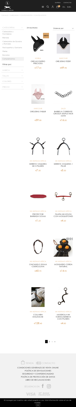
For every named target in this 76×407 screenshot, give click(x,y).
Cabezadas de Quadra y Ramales (12, 42)
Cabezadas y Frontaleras (8, 32)
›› (54, 341)
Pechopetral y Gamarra (12, 47)
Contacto (45, 363)
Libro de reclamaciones (38, 380)
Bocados (6, 55)
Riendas (5, 38)
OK (38, 405)
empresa (58, 2)
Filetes (4, 51)
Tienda (27, 362)
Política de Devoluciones (38, 371)
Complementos (40, 15)
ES (64, 7)
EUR (69, 7)
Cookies (37, 402)
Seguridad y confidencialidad (38, 374)
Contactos (67, 2)
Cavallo (4, 15)
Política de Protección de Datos (38, 377)
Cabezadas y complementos (21, 15)
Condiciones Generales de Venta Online (38, 368)
